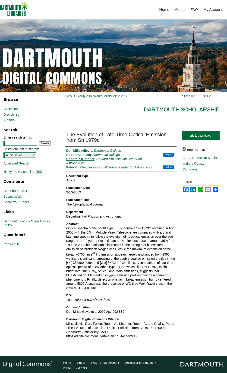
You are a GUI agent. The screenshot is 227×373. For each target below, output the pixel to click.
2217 (124, 96)
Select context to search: (21, 149)
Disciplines (11, 114)
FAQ (94, 362)
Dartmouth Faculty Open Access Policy (26, 223)
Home (69, 96)
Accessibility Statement (140, 362)
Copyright (81, 367)
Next (206, 96)
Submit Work (12, 196)
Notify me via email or (22, 172)
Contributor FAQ (15, 191)
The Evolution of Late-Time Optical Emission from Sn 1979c (116, 137)
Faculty (80, 96)
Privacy (67, 367)
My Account (111, 362)
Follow (168, 154)
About (81, 362)
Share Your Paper (16, 202)
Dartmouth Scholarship (103, 96)
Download (200, 135)
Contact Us (11, 244)
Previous (189, 96)
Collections (11, 109)
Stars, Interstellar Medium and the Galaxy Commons (201, 163)
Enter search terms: (17, 137)
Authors (9, 120)
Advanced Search (16, 163)
